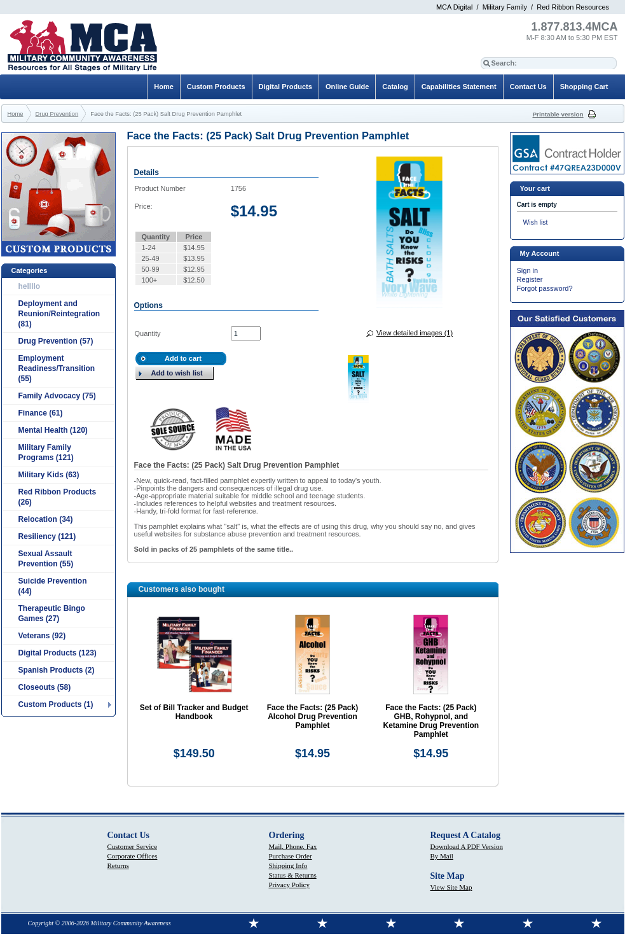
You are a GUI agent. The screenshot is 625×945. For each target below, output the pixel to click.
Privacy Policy (289, 884)
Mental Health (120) (53, 430)
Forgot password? (545, 288)
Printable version (558, 114)
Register (530, 279)
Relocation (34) (45, 519)
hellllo (29, 286)
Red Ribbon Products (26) (57, 497)
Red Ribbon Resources (573, 7)
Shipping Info (288, 865)
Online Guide (347, 86)
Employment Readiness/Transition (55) (56, 368)
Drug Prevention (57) (55, 341)
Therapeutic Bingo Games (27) (51, 613)
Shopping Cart (584, 86)
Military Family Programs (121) (46, 452)
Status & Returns (293, 875)
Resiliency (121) (47, 536)
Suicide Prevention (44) (52, 586)
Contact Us (528, 86)
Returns (118, 865)
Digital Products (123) (57, 652)
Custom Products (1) (55, 704)
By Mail (441, 856)
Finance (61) (40, 413)
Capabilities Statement (459, 86)
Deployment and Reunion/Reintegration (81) (59, 313)
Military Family (505, 7)
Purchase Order (290, 856)
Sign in (528, 270)
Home (164, 86)
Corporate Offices (132, 856)
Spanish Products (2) (56, 670)
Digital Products (285, 86)
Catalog (395, 86)
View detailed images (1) (414, 333)
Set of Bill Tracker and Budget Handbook (194, 712)
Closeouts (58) (44, 687)
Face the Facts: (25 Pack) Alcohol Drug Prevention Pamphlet (312, 716)
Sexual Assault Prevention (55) (46, 558)
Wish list (535, 222)
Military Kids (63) (48, 474)
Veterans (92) (42, 635)
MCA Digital (454, 7)
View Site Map (451, 887)
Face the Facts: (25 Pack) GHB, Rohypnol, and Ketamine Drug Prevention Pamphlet (431, 721)
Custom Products (216, 86)
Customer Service (132, 846)
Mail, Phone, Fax (293, 846)
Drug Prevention (57, 114)
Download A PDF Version (466, 846)
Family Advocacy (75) (57, 395)
